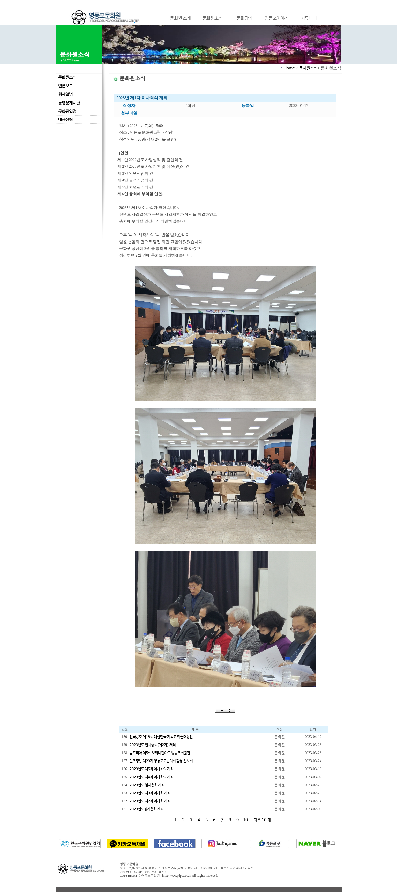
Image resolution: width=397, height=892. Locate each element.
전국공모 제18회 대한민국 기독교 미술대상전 (161, 737)
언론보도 (65, 86)
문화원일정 (67, 111)
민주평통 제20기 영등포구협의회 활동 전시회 (161, 761)
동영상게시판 (69, 103)
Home (289, 68)
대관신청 (65, 119)
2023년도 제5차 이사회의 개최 (151, 769)
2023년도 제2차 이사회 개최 (150, 801)
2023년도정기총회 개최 (146, 809)
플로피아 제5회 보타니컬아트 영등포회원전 (160, 753)
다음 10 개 (262, 820)
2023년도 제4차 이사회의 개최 (151, 777)
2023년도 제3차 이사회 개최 (150, 793)
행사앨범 (65, 94)
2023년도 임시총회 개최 (147, 785)
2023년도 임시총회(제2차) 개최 (153, 745)
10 (245, 820)
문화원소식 (67, 77)
